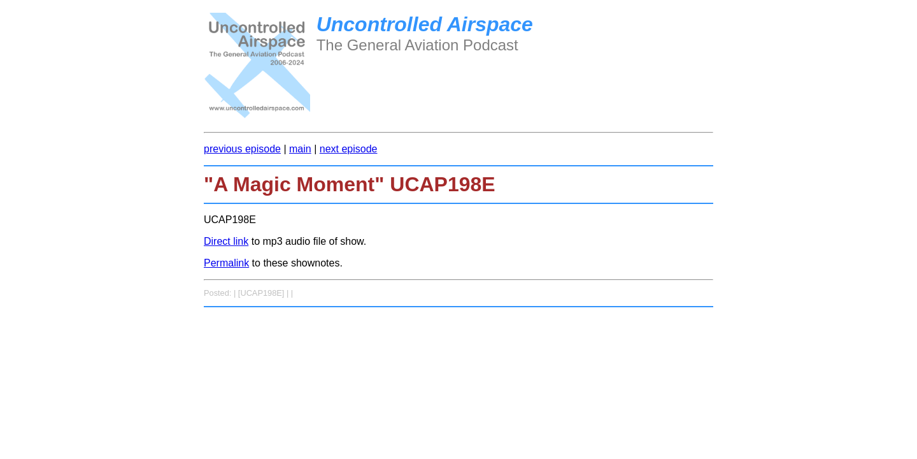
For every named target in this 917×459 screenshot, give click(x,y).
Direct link (226, 241)
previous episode (242, 148)
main (300, 148)
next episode (349, 148)
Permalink (226, 263)
